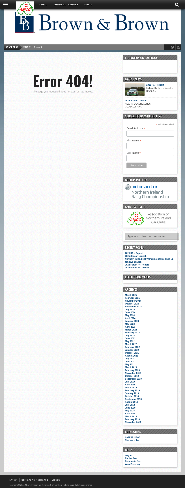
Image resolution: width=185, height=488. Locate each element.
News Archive (132, 440)
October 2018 (132, 396)
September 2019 (133, 379)
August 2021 (131, 356)
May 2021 (130, 364)
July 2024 (130, 309)
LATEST (43, 4)
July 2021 (130, 358)
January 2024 (132, 321)
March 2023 (131, 330)
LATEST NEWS (132, 437)
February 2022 (132, 347)
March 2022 (131, 344)
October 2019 (132, 376)
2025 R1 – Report (32, 47)
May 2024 (130, 315)
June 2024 (130, 312)
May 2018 (130, 410)
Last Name (133, 153)
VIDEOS (88, 4)
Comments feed (133, 461)
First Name (133, 140)
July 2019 (130, 382)
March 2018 (131, 416)
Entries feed (131, 458)
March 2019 (131, 387)
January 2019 (132, 393)
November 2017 (133, 422)
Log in (128, 455)
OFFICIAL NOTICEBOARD (65, 4)
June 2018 (130, 408)
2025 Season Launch (136, 100)
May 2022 (130, 341)
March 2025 (131, 295)
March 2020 (131, 367)
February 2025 (132, 298)
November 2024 (133, 301)
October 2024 (132, 304)
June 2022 (130, 338)
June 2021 (130, 361)
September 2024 (133, 306)
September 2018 (133, 399)
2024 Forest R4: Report (137, 265)
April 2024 (130, 318)
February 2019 (132, 390)
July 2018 (130, 405)
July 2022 (130, 335)
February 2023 (132, 332)
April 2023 (130, 327)
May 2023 (130, 324)
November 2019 (133, 373)
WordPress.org (133, 464)
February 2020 (132, 370)
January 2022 (132, 350)
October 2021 (132, 353)
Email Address (135, 128)
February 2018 (132, 419)
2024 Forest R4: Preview (137, 267)
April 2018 (130, 413)
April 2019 (130, 384)
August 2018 (131, 402)
